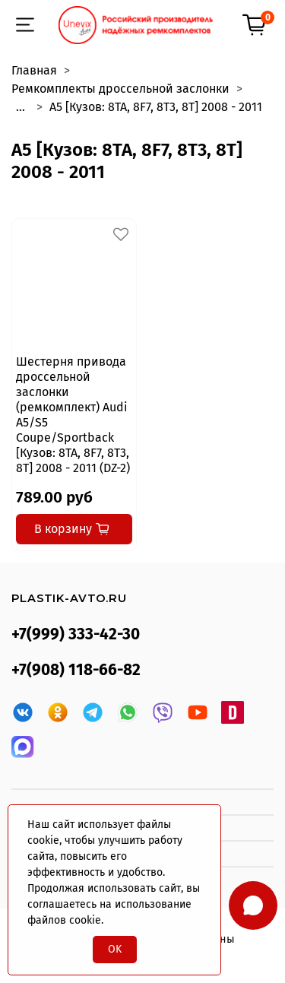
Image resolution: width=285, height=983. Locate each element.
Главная (34, 70)
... (20, 107)
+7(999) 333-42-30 (75, 634)
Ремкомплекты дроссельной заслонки (120, 88)
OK (115, 949)
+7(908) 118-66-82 (76, 670)
